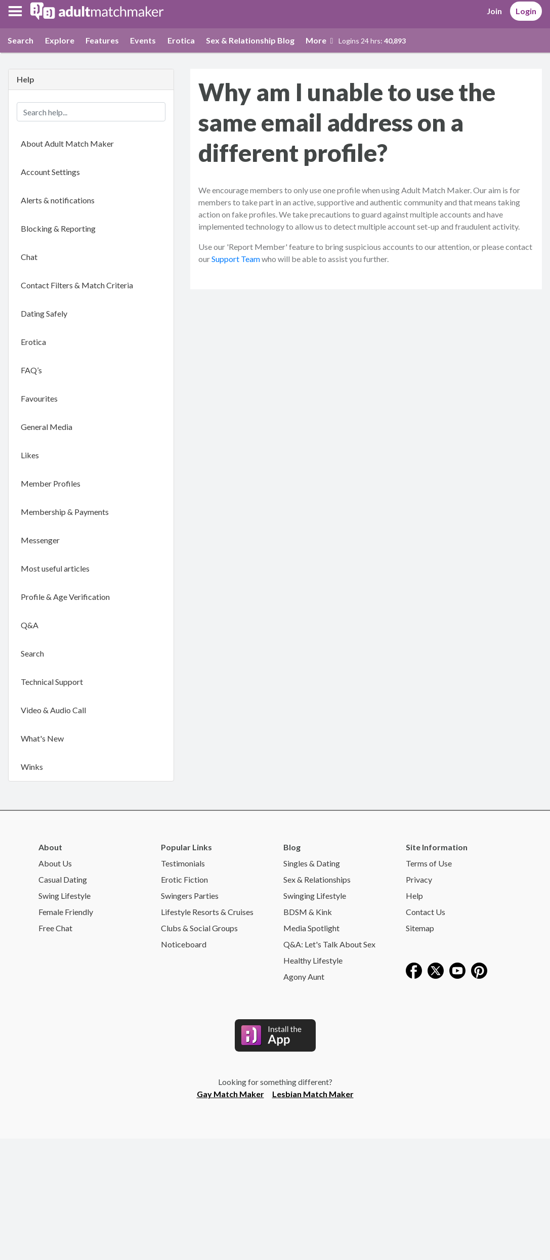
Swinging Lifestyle (314, 895)
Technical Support (52, 681)
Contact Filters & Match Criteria (77, 285)
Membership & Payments (65, 511)
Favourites (39, 398)
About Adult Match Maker (67, 143)
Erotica (181, 40)
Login (526, 11)
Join (494, 11)
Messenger (40, 540)
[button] (15, 11)
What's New (42, 738)
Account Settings (50, 172)
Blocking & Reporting (58, 228)
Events (143, 40)
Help (414, 895)
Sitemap (420, 928)
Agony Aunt (303, 976)
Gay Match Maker (230, 1094)
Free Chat (55, 928)
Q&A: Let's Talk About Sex (329, 944)
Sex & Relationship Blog (250, 40)
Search (20, 40)
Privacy (419, 879)
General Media (46, 426)
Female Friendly (65, 912)
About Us (55, 863)
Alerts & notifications (58, 200)
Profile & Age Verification (65, 596)
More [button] (319, 40)
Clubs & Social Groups (199, 928)
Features (102, 40)
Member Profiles (50, 483)
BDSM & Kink (307, 912)
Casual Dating (62, 879)
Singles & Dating (311, 863)
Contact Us (425, 912)
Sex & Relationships (317, 879)
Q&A (29, 625)
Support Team (235, 259)
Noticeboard (183, 944)
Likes (30, 455)
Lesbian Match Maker (313, 1094)
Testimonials (183, 863)
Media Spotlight (311, 928)
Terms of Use (429, 863)
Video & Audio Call (53, 710)
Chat (29, 257)
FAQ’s (31, 370)
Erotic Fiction (184, 879)
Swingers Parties (190, 895)
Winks (32, 766)
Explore (59, 40)
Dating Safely (44, 313)
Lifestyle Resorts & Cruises (207, 912)
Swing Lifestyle (64, 895)
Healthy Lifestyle (313, 960)
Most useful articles (55, 568)
